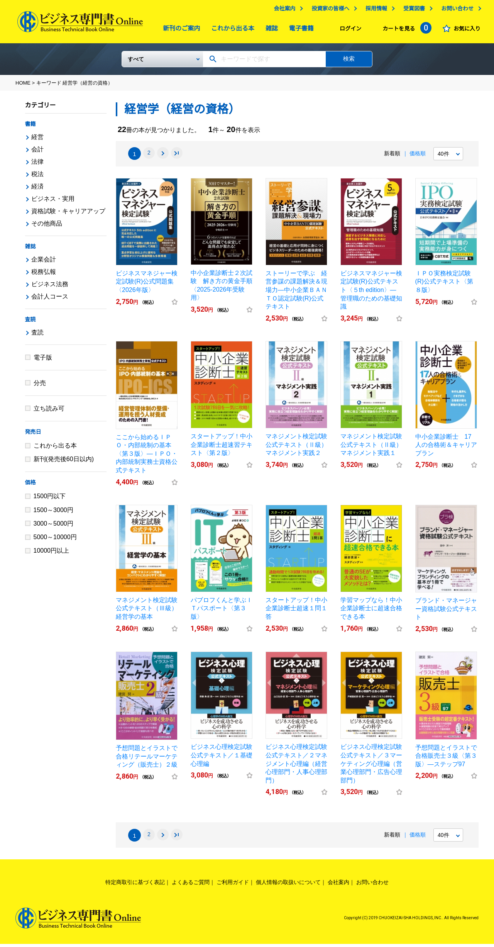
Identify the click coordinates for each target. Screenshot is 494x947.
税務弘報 (43, 275)
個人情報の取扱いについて (288, 885)
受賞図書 (412, 10)
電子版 (43, 360)
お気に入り (465, 30)
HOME (22, 86)
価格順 (417, 156)
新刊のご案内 (179, 30)
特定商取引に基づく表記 (135, 885)
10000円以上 (51, 553)
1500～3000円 (53, 513)
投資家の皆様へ (328, 10)
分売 (40, 386)
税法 (37, 177)
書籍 (30, 127)
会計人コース (49, 299)
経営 (37, 140)
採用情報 (374, 10)
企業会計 (43, 262)
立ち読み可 (49, 411)
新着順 (392, 156)
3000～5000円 (53, 526)
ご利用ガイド (233, 885)
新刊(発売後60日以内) (64, 462)
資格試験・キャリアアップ (68, 214)
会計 (37, 152)
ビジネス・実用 (52, 202)
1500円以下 (50, 499)
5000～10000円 (55, 540)
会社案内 (282, 10)
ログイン (348, 30)
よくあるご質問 (191, 885)
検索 (349, 61)
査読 (30, 322)
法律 (37, 164)
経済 (37, 189)
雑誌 (270, 30)
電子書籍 (299, 30)
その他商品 (46, 226)
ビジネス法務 (49, 287)
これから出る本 (230, 30)
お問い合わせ (455, 10)
